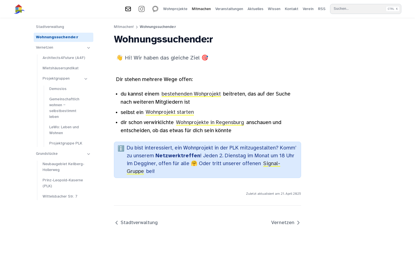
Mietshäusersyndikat (61, 68)
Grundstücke (63, 153)
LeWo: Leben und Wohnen (64, 130)
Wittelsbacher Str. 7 (60, 196)
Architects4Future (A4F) (64, 58)
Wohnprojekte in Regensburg (210, 122)
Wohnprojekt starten (170, 112)
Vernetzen (63, 47)
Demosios (58, 89)
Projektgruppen (65, 78)
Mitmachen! (124, 27)
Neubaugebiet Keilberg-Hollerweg (63, 167)
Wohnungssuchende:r (57, 37)
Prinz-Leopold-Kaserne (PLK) (63, 183)
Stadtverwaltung (50, 27)
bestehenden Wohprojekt (191, 94)
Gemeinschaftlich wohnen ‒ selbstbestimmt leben (64, 108)
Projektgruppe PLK (65, 143)
